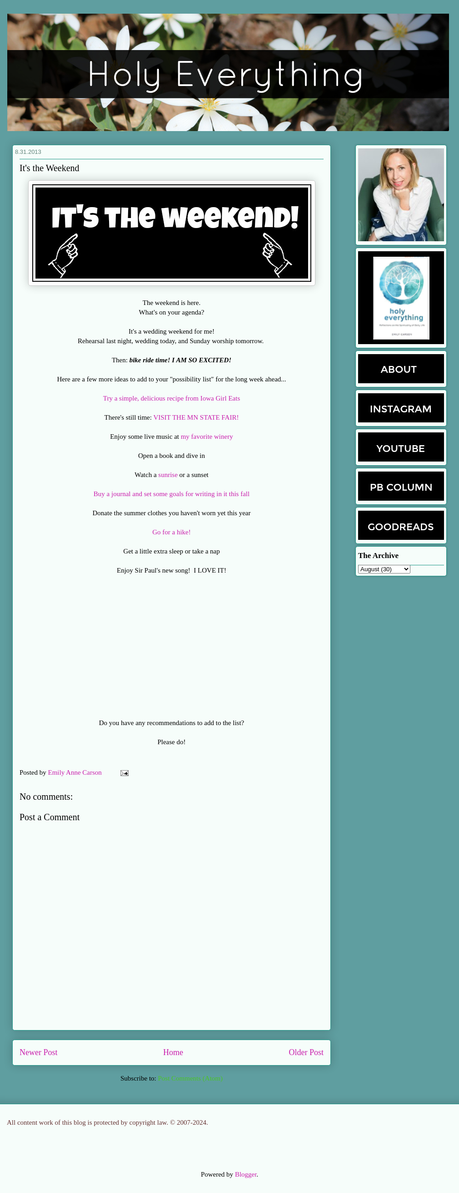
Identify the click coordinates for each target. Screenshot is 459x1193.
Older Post (306, 1052)
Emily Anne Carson (76, 772)
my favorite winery (207, 436)
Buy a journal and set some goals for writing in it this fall (171, 494)
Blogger (246, 1174)
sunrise (168, 474)
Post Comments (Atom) (190, 1078)
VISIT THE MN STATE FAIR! (196, 417)
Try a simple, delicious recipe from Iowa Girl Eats (171, 398)
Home (173, 1052)
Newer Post (39, 1052)
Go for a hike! (171, 532)
